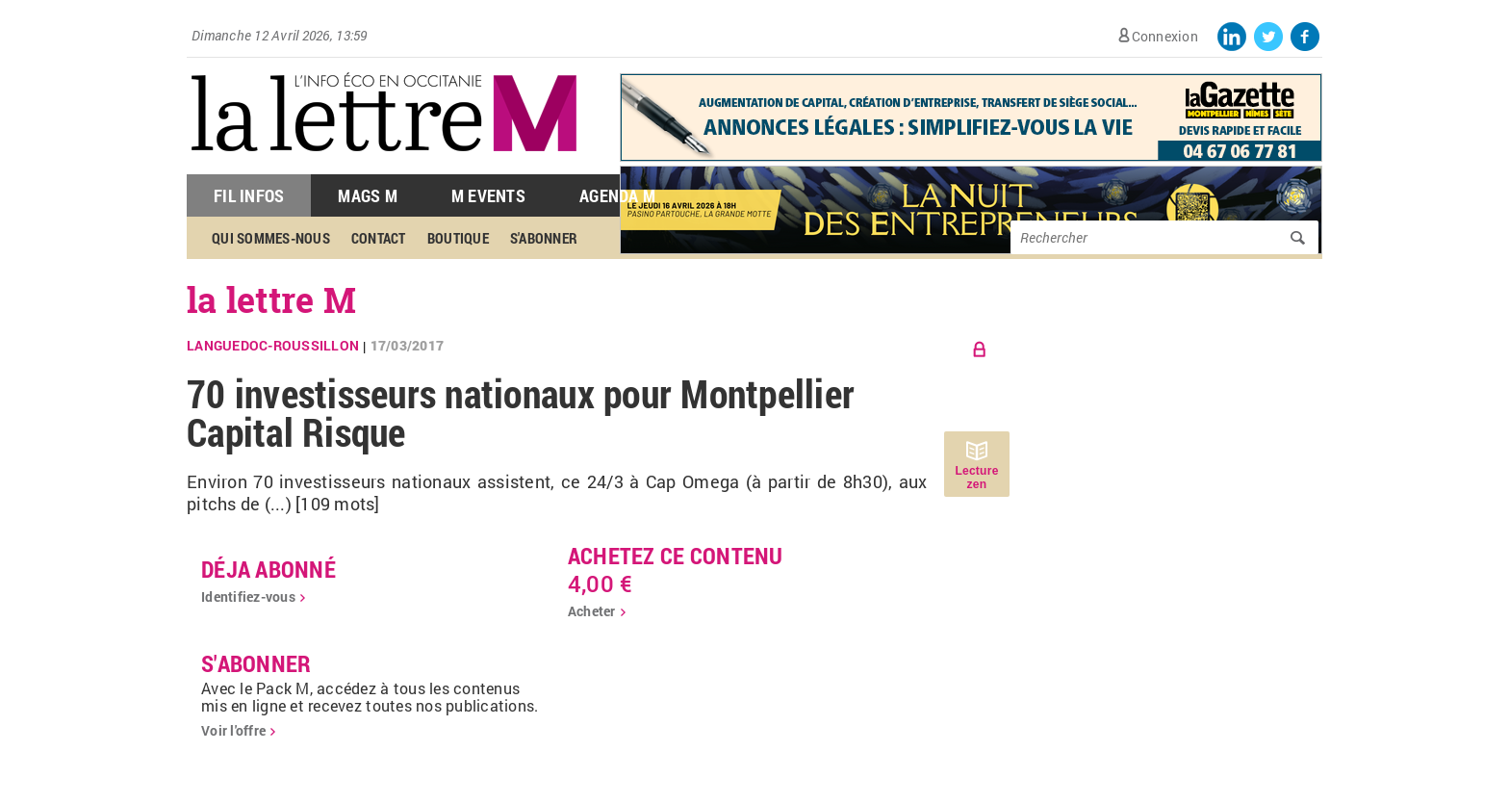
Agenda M (617, 195)
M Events (488, 195)
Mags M (367, 195)
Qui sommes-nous (271, 237)
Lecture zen (976, 477)
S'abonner (543, 237)
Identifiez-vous (248, 596)
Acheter (592, 611)
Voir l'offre (233, 730)
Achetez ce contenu (675, 555)
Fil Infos (249, 195)
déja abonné (268, 569)
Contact (378, 237)
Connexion (1165, 36)
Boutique (458, 237)
